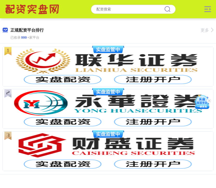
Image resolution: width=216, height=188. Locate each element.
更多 (207, 30)
